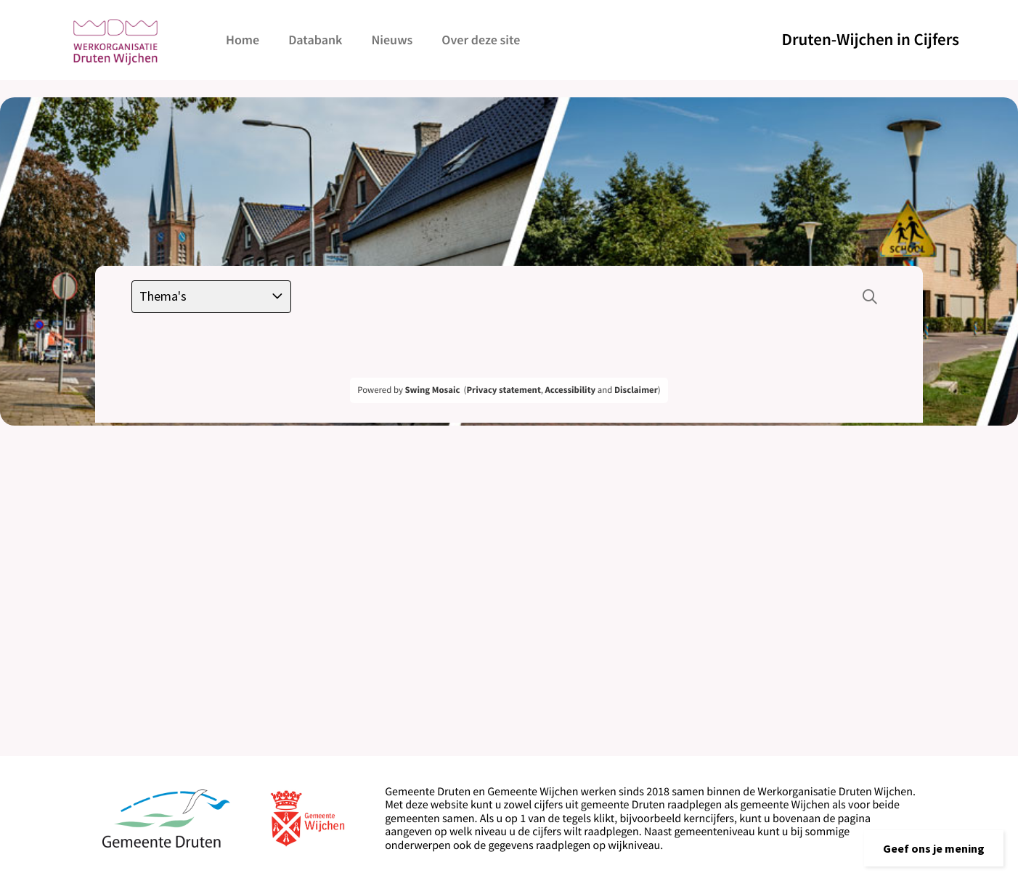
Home (242, 39)
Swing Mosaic (432, 390)
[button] (933, 848)
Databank (315, 39)
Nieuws (391, 39)
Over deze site (480, 39)
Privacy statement (503, 390)
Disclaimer (636, 390)
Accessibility (570, 390)
